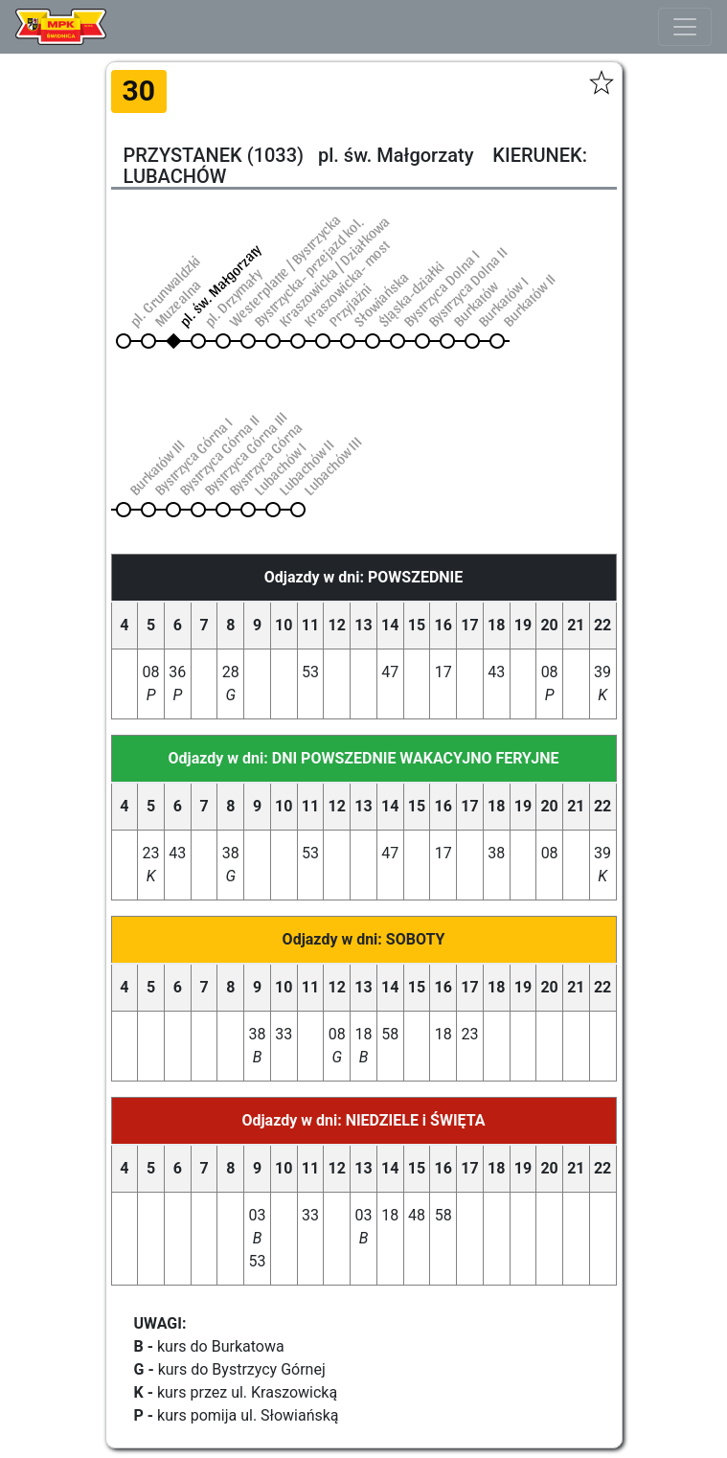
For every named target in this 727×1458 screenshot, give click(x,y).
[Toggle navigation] (685, 27)
